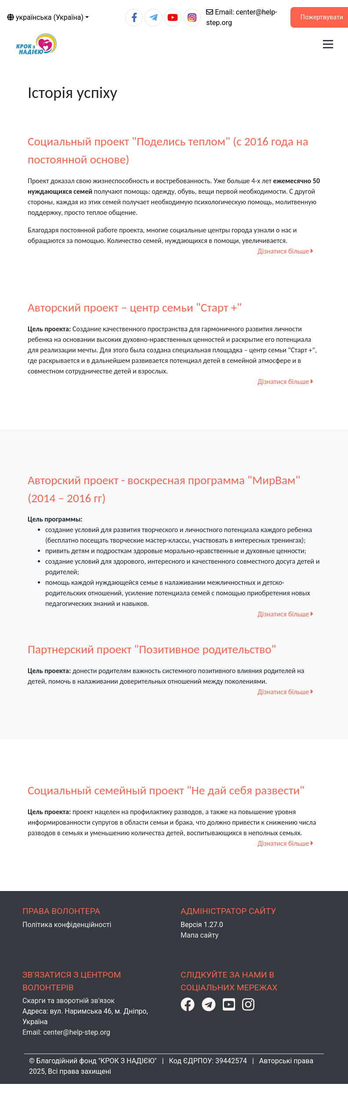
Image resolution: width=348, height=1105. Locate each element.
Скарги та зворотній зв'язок (68, 1000)
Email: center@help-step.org (66, 1032)
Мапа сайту (199, 935)
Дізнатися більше (285, 251)
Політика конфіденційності (66, 924)
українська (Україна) (45, 17)
